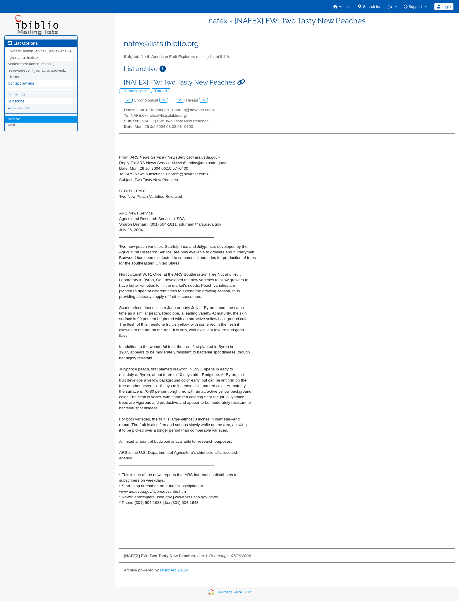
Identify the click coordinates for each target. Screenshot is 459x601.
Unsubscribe (18, 107)
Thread (161, 91)
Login (444, 6)
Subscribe (16, 101)
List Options (23, 43)
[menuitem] (340, 6)
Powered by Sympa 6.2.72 (233, 592)
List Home (16, 94)
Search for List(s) (375, 6)
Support (413, 6)
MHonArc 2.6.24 (174, 570)
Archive (14, 119)
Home (341, 6)
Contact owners (21, 83)
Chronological (135, 91)
